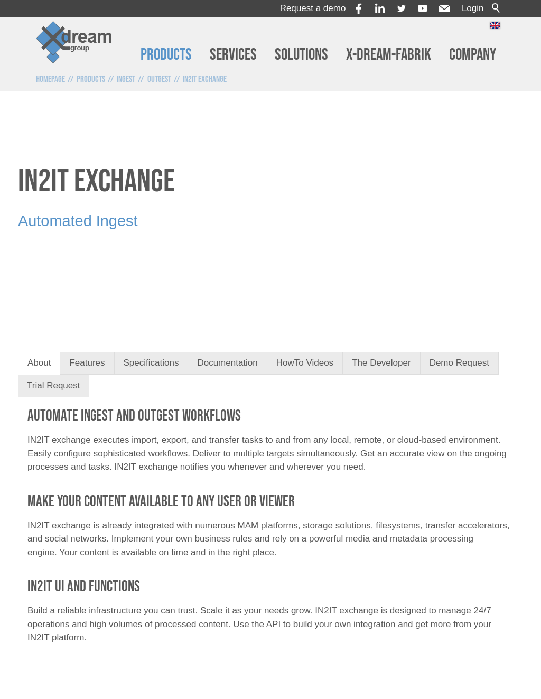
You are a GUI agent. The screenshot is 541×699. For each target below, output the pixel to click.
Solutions (301, 54)
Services (233, 54)
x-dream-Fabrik (388, 54)
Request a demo (313, 8)
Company (472, 54)
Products (166, 54)
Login (473, 8)
